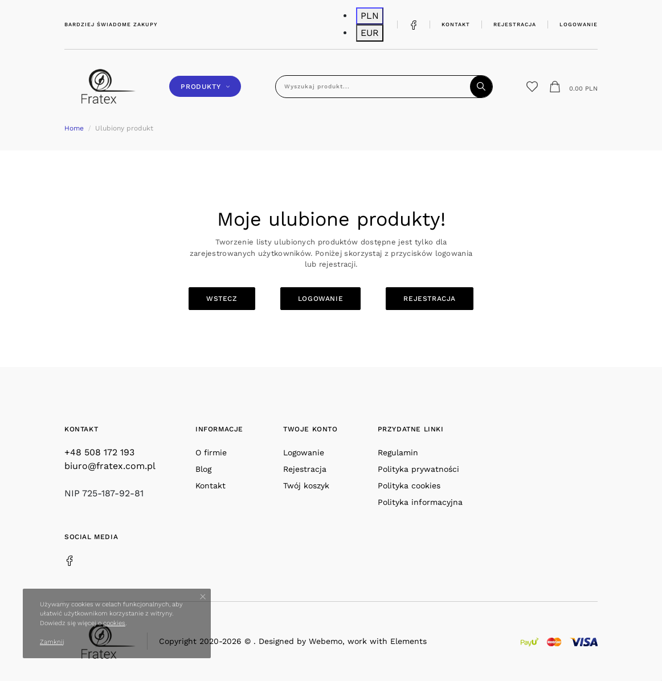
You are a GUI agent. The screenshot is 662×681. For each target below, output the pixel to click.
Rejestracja (514, 24)
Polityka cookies (409, 485)
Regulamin (398, 452)
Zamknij (52, 642)
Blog (203, 469)
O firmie (211, 452)
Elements (408, 641)
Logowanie (578, 24)
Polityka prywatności (418, 469)
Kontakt (456, 24)
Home (74, 128)
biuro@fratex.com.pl (110, 465)
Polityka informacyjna (420, 502)
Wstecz (222, 299)
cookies (114, 623)
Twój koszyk (306, 485)
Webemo (325, 641)
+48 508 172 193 (99, 452)
